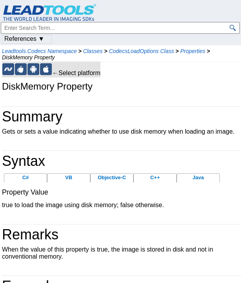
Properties (192, 51)
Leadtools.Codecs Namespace (39, 51)
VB (68, 177)
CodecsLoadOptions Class (141, 51)
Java (198, 177)
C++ (155, 177)
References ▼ (24, 38)
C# (25, 177)
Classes (93, 51)
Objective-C (112, 177)
